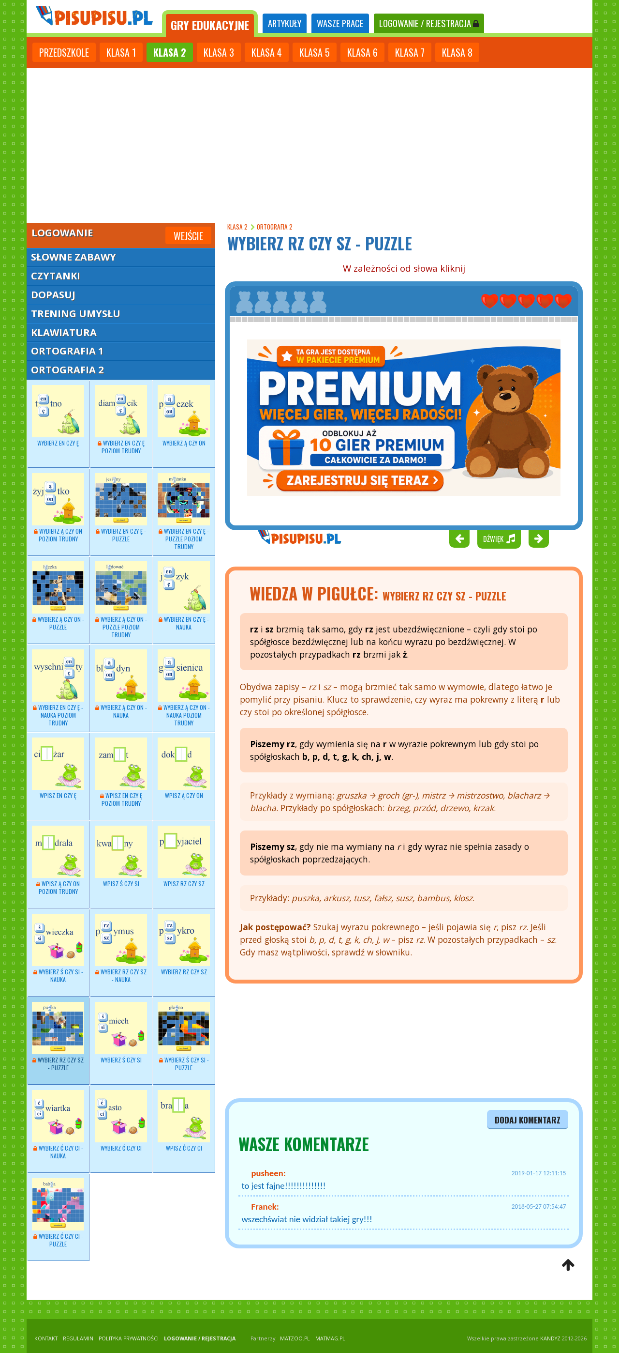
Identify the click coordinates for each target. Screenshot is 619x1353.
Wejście (188, 236)
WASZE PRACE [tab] (340, 23)
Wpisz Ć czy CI (184, 1121)
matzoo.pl (295, 1338)
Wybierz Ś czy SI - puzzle (184, 1037)
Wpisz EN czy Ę (58, 769)
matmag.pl (330, 1338)
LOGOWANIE (429, 23)
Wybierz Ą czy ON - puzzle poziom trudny (121, 600)
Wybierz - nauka (184, 596)
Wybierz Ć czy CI (121, 1121)
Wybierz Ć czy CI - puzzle (58, 1213)
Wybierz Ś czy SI (121, 1033)
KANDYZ (550, 1338)
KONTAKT (46, 1338)
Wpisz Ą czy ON (184, 769)
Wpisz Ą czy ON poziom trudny (58, 860)
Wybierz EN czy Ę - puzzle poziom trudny (184, 512)
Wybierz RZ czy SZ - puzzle (58, 1037)
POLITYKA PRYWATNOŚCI (129, 1338)
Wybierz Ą (58, 508)
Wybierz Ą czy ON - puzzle (58, 596)
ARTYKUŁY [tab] (284, 23)
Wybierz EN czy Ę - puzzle (121, 508)
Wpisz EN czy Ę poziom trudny (121, 772)
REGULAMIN (78, 1338)
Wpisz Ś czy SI (121, 857)
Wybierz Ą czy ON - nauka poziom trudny (184, 688)
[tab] (210, 23)
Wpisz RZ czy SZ (184, 857)
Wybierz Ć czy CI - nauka (58, 1125)
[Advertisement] (309, 140)
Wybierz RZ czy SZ (184, 945)
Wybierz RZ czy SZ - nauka (121, 949)
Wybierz (58, 416)
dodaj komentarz (527, 1119)
